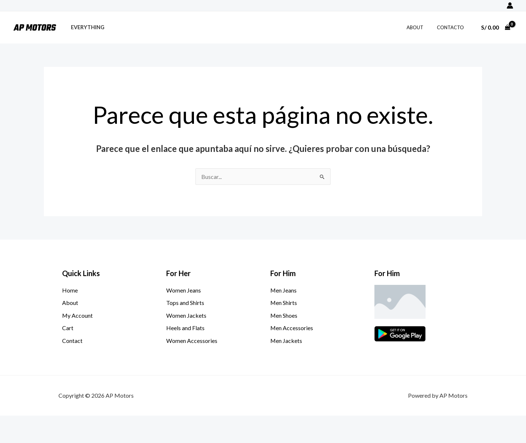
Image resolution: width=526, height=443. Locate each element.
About (420, 27)
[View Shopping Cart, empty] (495, 27)
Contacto (452, 27)
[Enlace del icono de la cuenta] (510, 5)
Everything (86, 27)
